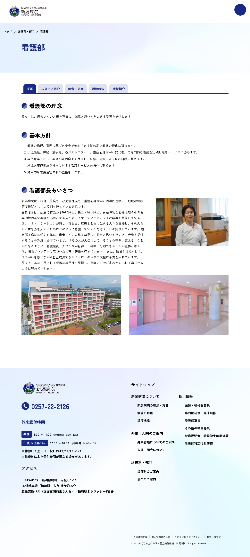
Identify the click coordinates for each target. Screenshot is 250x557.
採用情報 (186, 396)
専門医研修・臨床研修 (200, 413)
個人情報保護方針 (161, 536)
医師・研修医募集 (197, 405)
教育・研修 (76, 88)
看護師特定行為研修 (199, 443)
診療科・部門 (26, 31)
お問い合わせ (214, 536)
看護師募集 (192, 420)
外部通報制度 (140, 536)
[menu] (240, 10)
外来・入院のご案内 (147, 433)
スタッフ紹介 (50, 88)
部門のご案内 (146, 479)
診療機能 (143, 420)
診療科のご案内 (148, 471)
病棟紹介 (118, 88)
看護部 (44, 31)
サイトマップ (143, 385)
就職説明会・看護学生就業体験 (207, 435)
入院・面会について (151, 449)
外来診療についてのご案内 (156, 442)
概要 (30, 88)
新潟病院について (145, 396)
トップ (8, 31)
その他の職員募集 (197, 428)
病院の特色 (145, 413)
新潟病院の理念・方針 (153, 405)
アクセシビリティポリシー (188, 536)
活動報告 (98, 88)
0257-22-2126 (45, 406)
